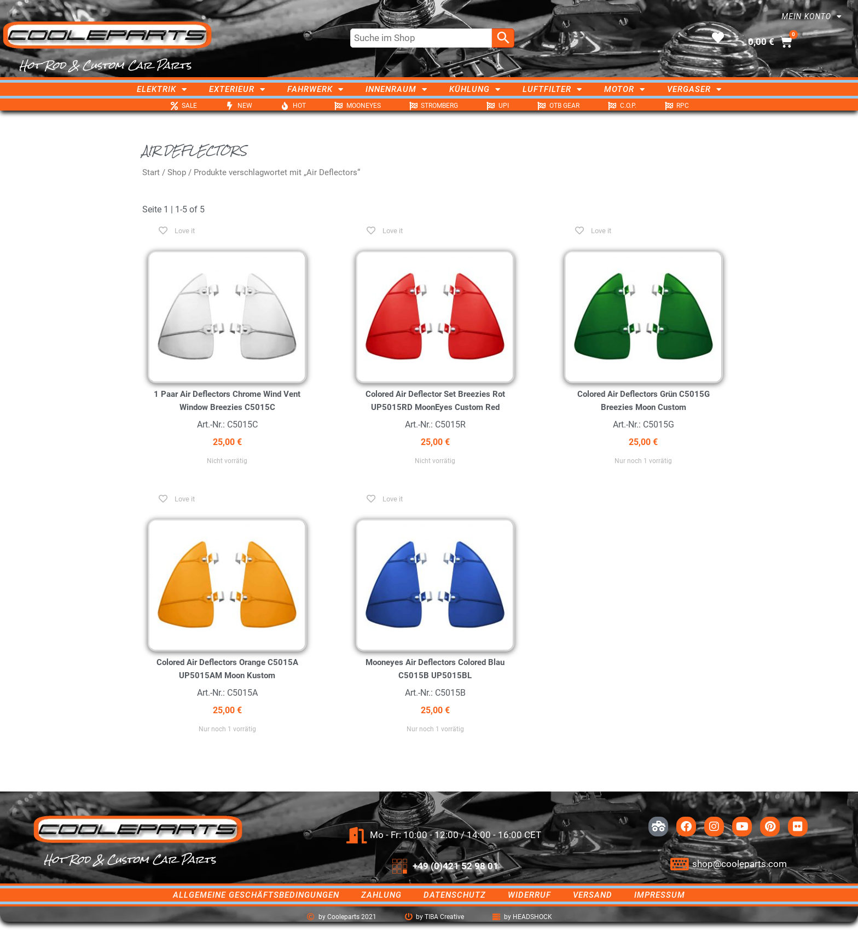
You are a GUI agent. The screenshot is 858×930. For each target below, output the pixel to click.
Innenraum (396, 89)
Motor (624, 89)
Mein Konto (811, 16)
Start (151, 172)
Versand (592, 895)
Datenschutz (455, 895)
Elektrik (162, 89)
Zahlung (381, 895)
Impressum (659, 895)
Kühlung (475, 89)
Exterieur (237, 89)
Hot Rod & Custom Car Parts (105, 65)
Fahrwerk (315, 89)
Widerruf (529, 895)
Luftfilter (552, 89)
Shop (176, 172)
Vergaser (694, 89)
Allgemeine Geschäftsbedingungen (256, 895)
